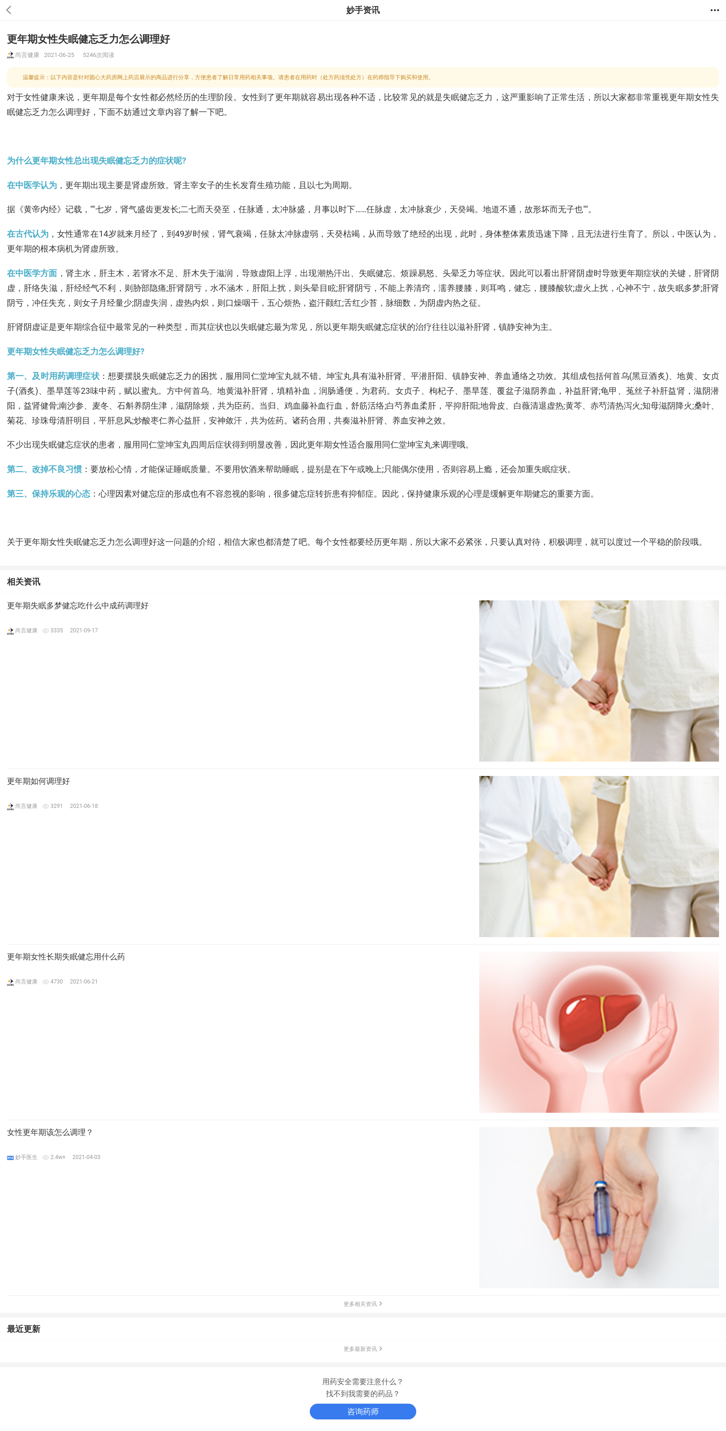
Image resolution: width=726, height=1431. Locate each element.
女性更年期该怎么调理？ (50, 1132)
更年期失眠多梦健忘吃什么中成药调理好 (78, 605)
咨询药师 (363, 1411)
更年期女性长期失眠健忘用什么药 (66, 956)
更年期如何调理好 (38, 781)
